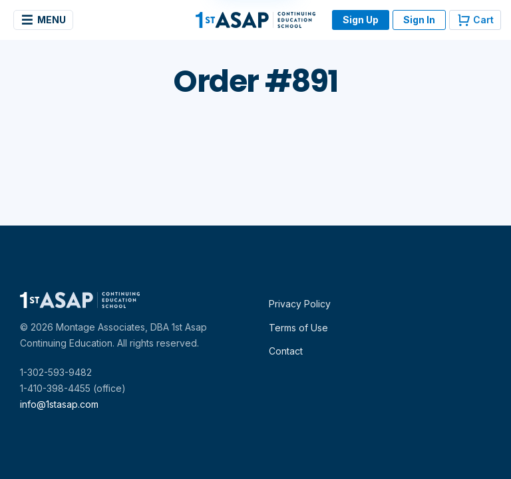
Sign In (419, 19)
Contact (286, 351)
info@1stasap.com (59, 404)
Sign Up (361, 19)
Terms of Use (298, 327)
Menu (43, 20)
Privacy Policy (300, 303)
